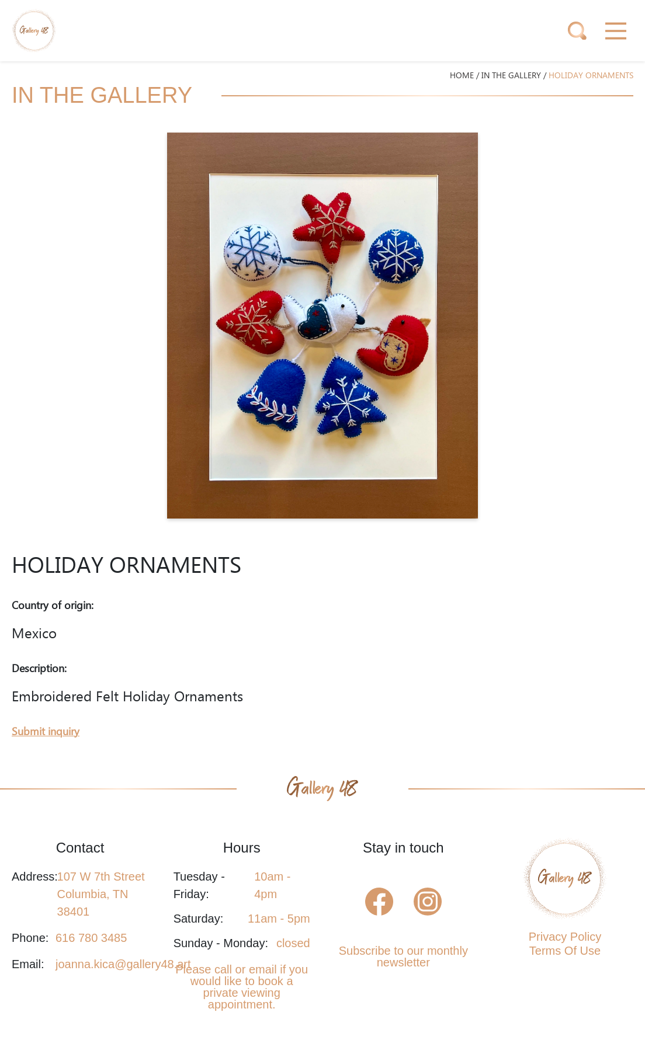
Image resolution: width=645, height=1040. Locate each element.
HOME (462, 76)
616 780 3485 (91, 937)
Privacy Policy (565, 936)
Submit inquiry (45, 732)
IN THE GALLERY (511, 76)
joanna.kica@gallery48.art (123, 964)
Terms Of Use (565, 950)
